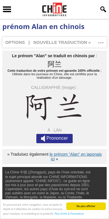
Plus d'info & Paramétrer (69, 214)
